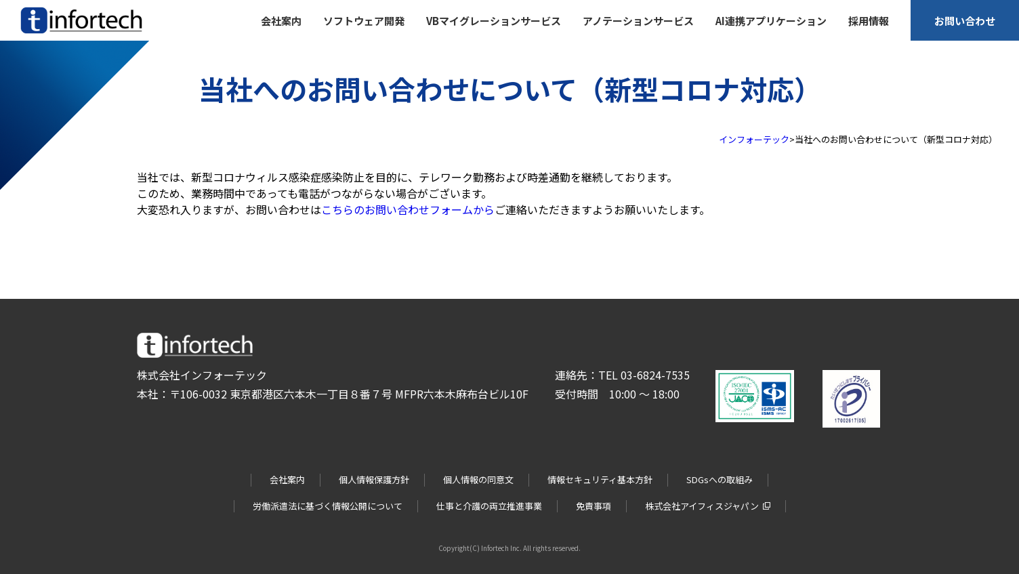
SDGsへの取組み (719, 479)
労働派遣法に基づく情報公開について (327, 505)
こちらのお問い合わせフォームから (408, 209)
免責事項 (593, 505)
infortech (39, 33)
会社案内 (287, 479)
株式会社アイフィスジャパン (702, 505)
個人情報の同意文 (478, 479)
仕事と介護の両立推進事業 (489, 505)
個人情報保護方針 (374, 479)
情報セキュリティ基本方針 (599, 479)
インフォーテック (754, 139)
